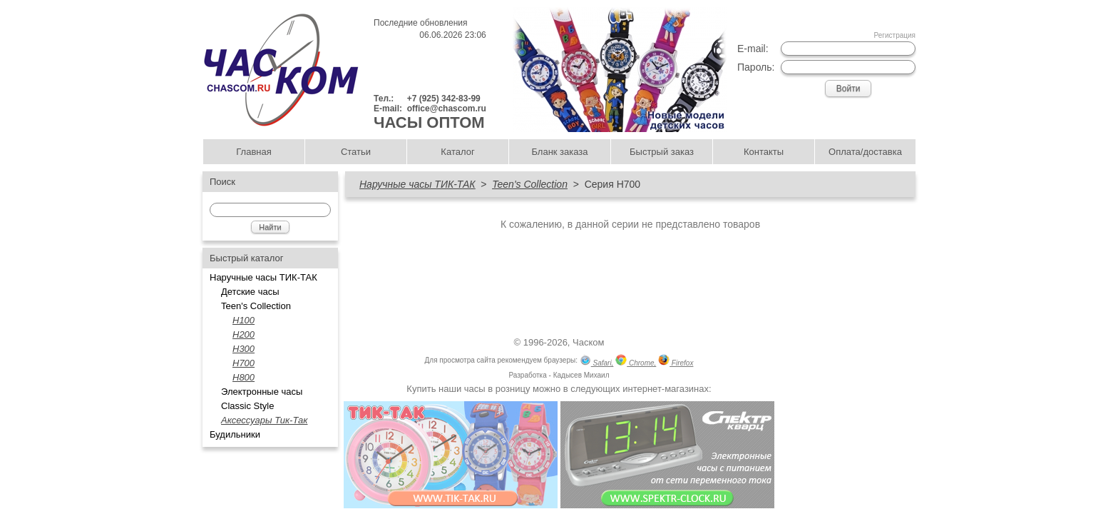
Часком (588, 342)
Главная (253, 151)
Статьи (356, 151)
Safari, (597, 361)
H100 (243, 320)
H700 (243, 363)
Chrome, (635, 361)
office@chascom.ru (446, 109)
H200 (243, 334)
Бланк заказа (559, 151)
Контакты (764, 151)
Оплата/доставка (865, 151)
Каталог (457, 151)
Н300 (243, 348)
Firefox (675, 361)
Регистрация (895, 35)
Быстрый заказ (662, 151)
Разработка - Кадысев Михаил (558, 375)
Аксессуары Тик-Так (264, 420)
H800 (243, 377)
